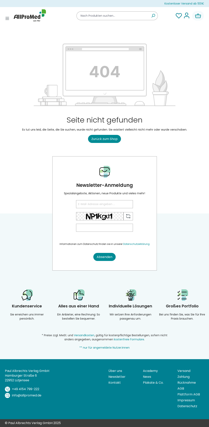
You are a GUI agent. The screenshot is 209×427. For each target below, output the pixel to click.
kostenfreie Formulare (129, 339)
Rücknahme (186, 382)
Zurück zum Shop (104, 139)
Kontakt (114, 382)
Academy (150, 371)
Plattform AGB (188, 394)
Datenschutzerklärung (136, 244)
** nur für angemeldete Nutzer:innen (104, 348)
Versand (183, 371)
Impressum (186, 400)
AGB (180, 388)
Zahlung (183, 376)
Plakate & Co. (153, 382)
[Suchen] (153, 15)
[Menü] (7, 18)
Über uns (115, 371)
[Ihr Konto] (186, 16)
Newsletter (116, 376)
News (147, 376)
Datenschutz (187, 406)
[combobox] (112, 15)
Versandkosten (84, 335)
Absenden (104, 257)
